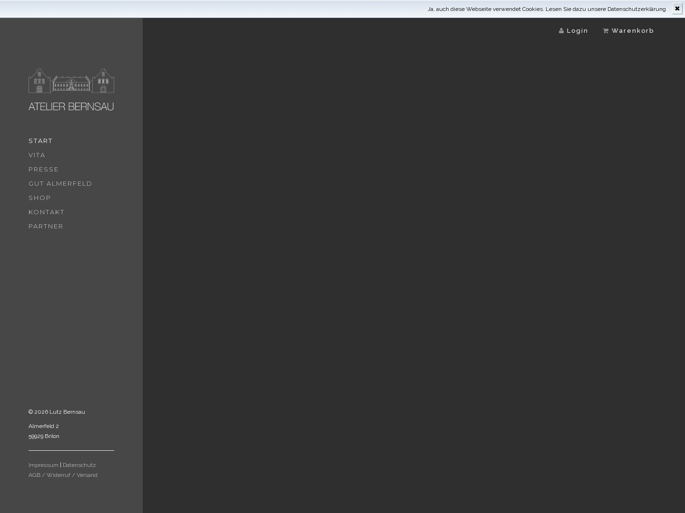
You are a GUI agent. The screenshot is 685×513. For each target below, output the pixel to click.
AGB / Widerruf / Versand (63, 475)
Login (573, 30)
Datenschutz (79, 465)
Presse (44, 169)
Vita (37, 155)
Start (41, 140)
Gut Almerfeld (61, 183)
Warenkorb (628, 30)
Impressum (44, 465)
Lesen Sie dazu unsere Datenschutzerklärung (606, 9)
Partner (46, 226)
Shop (40, 197)
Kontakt (47, 212)
